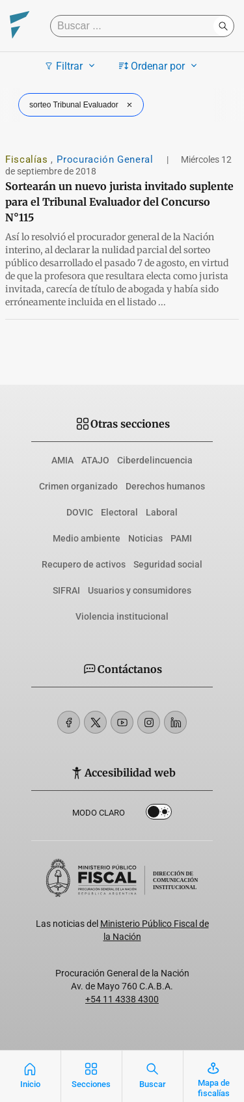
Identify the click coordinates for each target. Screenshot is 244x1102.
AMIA (62, 460)
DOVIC (79, 512)
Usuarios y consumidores (139, 590)
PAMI (181, 538)
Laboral (162, 512)
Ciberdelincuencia (155, 460)
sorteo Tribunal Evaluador (82, 105)
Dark (158, 814)
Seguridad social (167, 564)
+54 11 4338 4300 (122, 999)
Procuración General (106, 159)
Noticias (145, 538)
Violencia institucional (122, 616)
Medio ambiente (86, 538)
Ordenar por (159, 65)
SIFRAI (66, 590)
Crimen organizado (78, 486)
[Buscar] (135, 26)
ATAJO (95, 460)
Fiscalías (28, 159)
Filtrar (71, 65)
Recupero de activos (84, 564)
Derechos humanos (165, 486)
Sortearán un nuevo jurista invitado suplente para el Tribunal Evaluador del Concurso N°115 (119, 202)
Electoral (119, 512)
